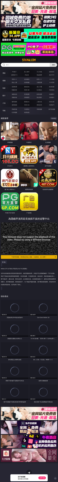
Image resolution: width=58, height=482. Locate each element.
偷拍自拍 (26, 87)
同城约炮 (14, 109)
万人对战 (39, 72)
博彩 (4, 73)
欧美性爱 (51, 87)
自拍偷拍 (26, 79)
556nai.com (29, 60)
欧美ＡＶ (39, 79)
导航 (4, 111)
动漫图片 (51, 94)
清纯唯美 (26, 97)
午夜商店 (26, 109)
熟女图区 (39, 97)
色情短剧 (26, 112)
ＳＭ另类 (51, 82)
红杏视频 (14, 112)
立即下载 (42, 478)
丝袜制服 (26, 82)
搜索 (53, 65)
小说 (4, 103)
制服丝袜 (14, 90)
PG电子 (14, 72)
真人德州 (26, 72)
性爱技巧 (51, 105)
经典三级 (26, 90)
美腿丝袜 (14, 97)
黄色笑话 (39, 105)
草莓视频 (39, 109)
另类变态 (51, 90)
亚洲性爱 (14, 87)
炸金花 (27, 75)
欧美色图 (39, 94)
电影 (4, 88)
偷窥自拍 (14, 94)
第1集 (4, 262)
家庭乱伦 (26, 102)
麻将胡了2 (14, 75)
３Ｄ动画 (51, 79)
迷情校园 (14, 105)
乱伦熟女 (39, 90)
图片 (4, 96)
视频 (4, 81)
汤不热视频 (51, 109)
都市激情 (14, 102)
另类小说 (26, 105)
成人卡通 (39, 87)
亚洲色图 (26, 94)
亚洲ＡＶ (14, 79)
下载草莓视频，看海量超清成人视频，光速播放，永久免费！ (33, 257)
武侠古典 (51, 102)
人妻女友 (39, 102)
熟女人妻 (14, 82)
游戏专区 (51, 72)
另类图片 (51, 97)
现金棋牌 (39, 75)
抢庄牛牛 (51, 75)
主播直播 (39, 82)
